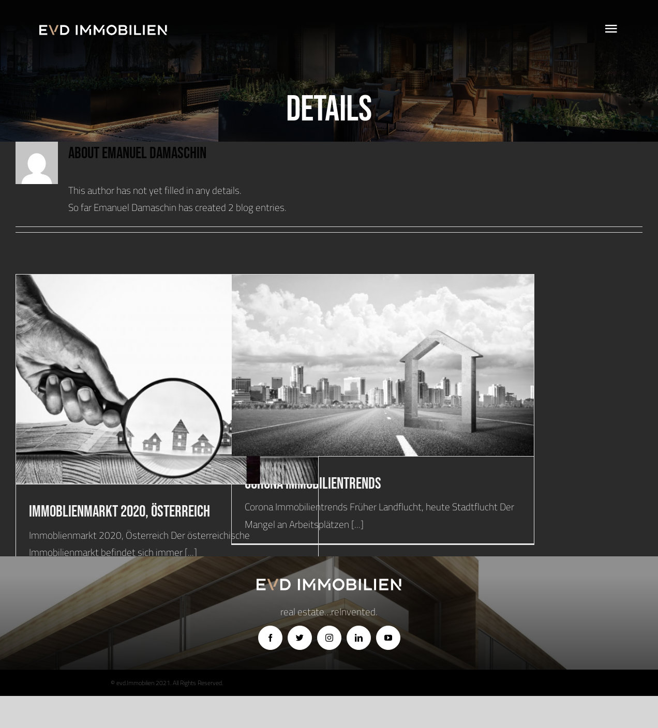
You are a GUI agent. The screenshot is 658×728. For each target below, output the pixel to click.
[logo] (103, 29)
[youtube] (388, 638)
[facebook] (270, 638)
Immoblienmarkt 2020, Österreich (119, 511)
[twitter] (300, 638)
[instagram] (329, 638)
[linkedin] (359, 638)
